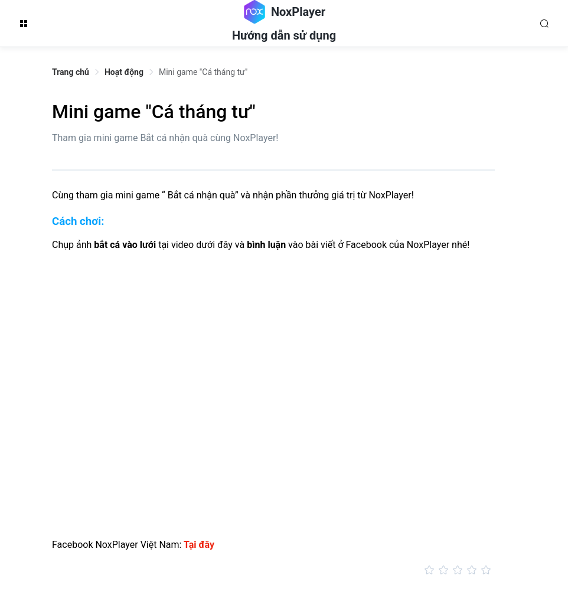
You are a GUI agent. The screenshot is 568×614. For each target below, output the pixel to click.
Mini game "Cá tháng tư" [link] (203, 72)
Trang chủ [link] (70, 72)
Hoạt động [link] (124, 72)
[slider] (273, 570)
